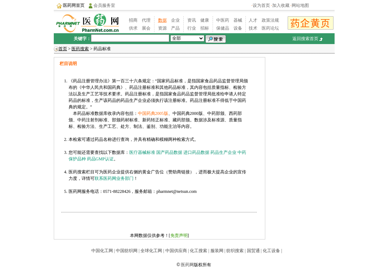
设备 (238, 28)
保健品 (222, 28)
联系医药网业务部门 (114, 178)
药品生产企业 (223, 152)
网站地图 (300, 5)
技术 (253, 28)
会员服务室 (104, 5)
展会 (146, 28)
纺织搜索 (234, 250)
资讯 (191, 20)
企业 (175, 20)
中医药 (222, 20)
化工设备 (271, 250)
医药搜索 (80, 48)
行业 (191, 28)
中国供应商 (175, 250)
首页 (62, 48)
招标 (204, 28)
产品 (175, 28)
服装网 (216, 250)
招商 (133, 20)
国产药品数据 (169, 152)
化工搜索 (198, 250)
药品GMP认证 (100, 158)
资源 (162, 28)
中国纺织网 (127, 250)
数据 (162, 20)
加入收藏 (280, 5)
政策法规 (270, 20)
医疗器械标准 (142, 152)
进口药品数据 (196, 152)
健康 (204, 20)
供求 (133, 28)
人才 (253, 20)
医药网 (187, 264)
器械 (238, 20)
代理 (146, 20)
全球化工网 (151, 250)
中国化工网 (102, 250)
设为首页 (261, 5)
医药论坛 (270, 28)
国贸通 (253, 250)
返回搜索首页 (305, 38)
